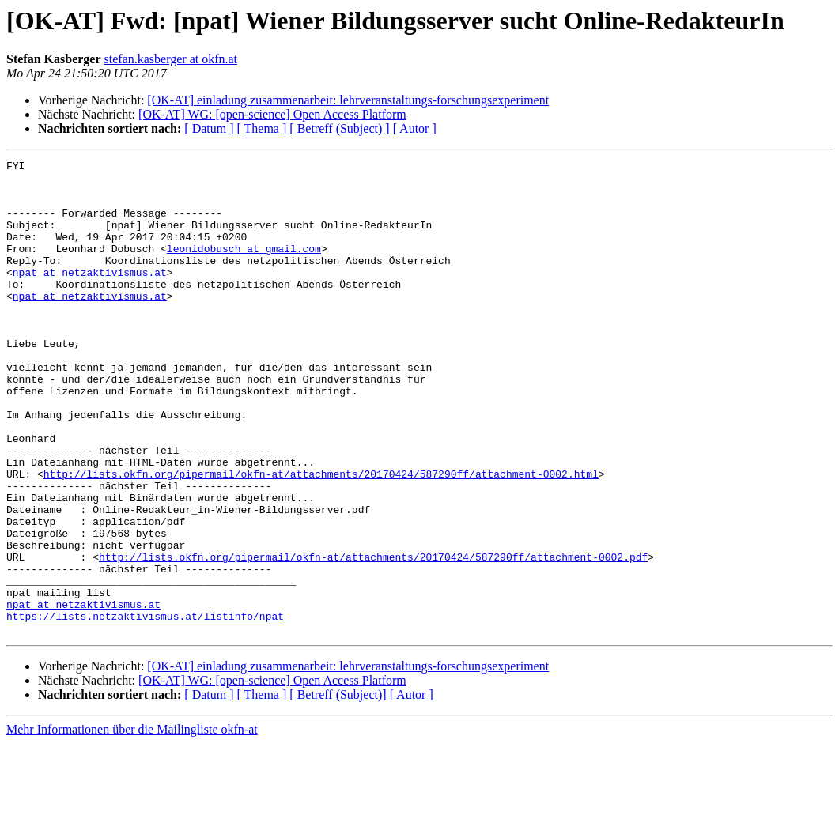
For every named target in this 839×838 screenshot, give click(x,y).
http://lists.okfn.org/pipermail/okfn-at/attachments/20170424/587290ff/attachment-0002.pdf (373, 637)
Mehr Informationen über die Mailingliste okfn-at (132, 824)
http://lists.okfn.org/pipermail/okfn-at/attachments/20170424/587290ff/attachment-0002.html (321, 537)
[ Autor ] (415, 128)
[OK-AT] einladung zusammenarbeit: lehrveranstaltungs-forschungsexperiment (348, 100)
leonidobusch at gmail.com (244, 267)
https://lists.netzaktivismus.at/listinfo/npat (145, 708)
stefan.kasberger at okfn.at (171, 59)
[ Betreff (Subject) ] (339, 128)
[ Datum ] (208, 128)
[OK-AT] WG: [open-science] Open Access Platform (272, 114)
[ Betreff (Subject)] (337, 789)
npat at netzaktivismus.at (90, 296)
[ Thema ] (262, 128)
